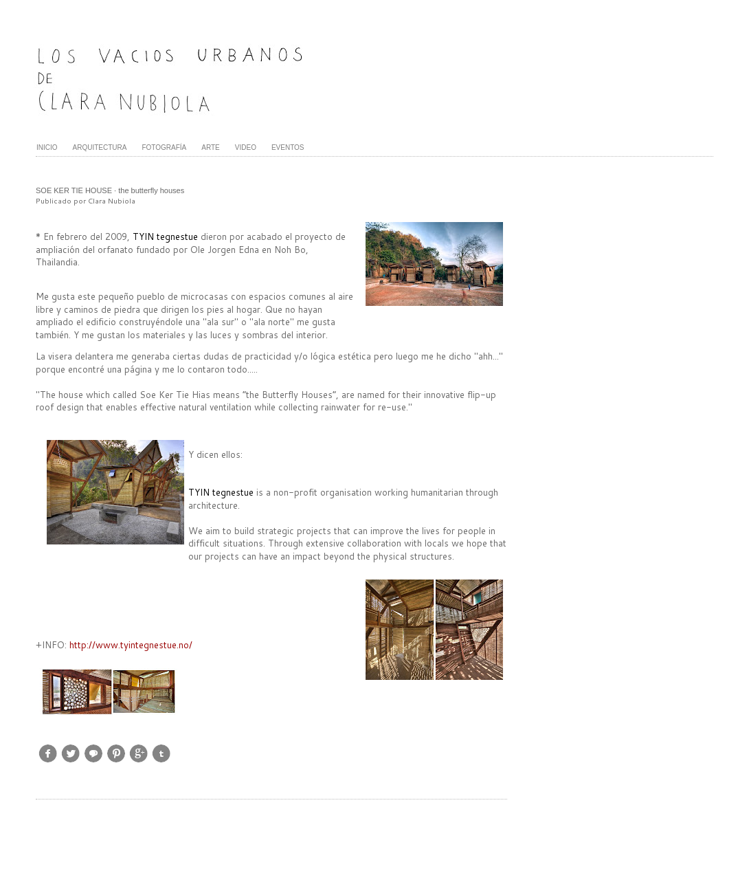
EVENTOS (287, 147)
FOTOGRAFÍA (164, 147)
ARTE (210, 147)
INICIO (47, 147)
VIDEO (245, 147)
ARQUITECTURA (100, 147)
